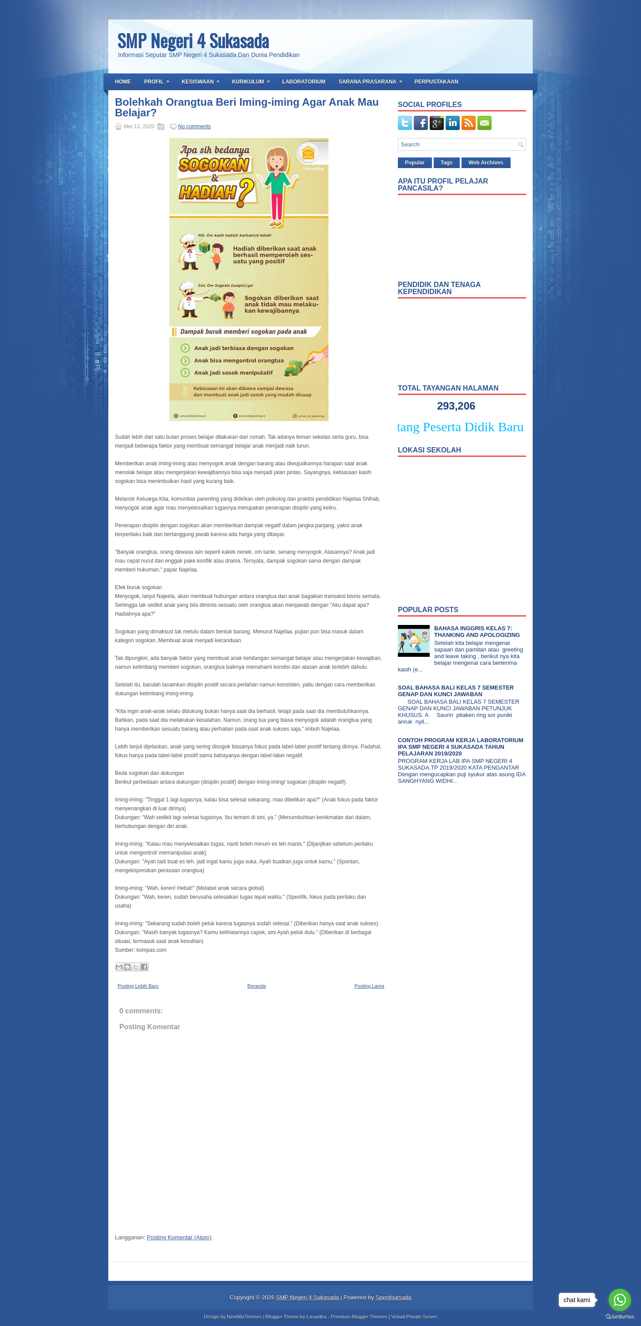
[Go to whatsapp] (620, 1300)
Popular (415, 163)
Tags (447, 163)
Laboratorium (303, 82)
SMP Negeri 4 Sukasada (193, 40)
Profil (159, 79)
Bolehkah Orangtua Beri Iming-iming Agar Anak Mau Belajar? (247, 107)
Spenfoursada (394, 1297)
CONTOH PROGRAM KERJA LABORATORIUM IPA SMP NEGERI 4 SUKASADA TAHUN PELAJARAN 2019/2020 (460, 747)
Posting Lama (369, 986)
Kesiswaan (203, 79)
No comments (194, 126)
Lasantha (316, 1316)
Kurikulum (254, 79)
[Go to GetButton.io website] (620, 1317)
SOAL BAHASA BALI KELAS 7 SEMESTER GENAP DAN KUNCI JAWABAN (456, 690)
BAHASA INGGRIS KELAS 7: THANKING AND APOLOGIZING (477, 631)
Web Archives (486, 163)
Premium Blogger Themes (359, 1316)
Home (123, 82)
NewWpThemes (244, 1316)
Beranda (257, 986)
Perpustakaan (436, 82)
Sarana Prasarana (373, 79)
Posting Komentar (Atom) (179, 1237)
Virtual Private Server (414, 1316)
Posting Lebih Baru (138, 986)
